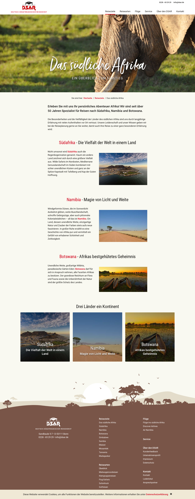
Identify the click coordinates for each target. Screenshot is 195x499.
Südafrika (67, 142)
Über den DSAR (150, 448)
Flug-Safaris (104, 479)
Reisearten (104, 465)
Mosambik (103, 448)
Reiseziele (99, 98)
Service (146, 439)
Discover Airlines (150, 426)
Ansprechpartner (150, 482)
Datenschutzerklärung (157, 494)
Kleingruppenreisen (107, 476)
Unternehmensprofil (151, 455)
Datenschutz (148, 463)
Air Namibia (148, 430)
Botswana (80, 269)
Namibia (82, 218)
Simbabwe (103, 437)
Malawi (102, 445)
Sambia (102, 441)
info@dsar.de (61, 437)
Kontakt (147, 471)
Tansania (103, 452)
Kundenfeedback (150, 451)
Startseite (87, 98)
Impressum (148, 459)
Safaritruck (104, 483)
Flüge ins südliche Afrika (154, 422)
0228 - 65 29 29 (46, 437)
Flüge (146, 419)
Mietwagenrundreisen (108, 472)
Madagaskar (104, 456)
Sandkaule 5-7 (46, 434)
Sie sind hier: (77, 98)
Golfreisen (103, 487)
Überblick (103, 468)
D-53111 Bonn (61, 434)
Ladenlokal (148, 479)
